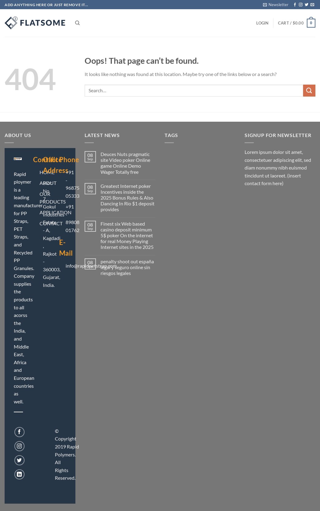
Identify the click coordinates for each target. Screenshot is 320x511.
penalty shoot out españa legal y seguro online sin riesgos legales (127, 267)
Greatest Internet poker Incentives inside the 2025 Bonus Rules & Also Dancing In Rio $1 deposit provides (127, 197)
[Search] (77, 23)
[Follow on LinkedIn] (19, 474)
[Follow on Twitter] (306, 5)
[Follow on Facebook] (295, 5)
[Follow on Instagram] (301, 5)
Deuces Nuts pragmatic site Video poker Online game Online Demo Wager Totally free (125, 163)
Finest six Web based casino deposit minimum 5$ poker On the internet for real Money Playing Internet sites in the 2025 (127, 235)
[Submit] (309, 91)
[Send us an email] (312, 5)
